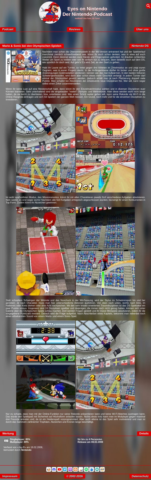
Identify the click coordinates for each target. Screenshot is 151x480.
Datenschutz (140, 476)
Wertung (8, 433)
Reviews (75, 29)
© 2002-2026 (75, 476)
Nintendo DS (140, 45)
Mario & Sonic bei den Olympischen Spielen (31, 45)
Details (144, 433)
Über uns (142, 29)
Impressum (9, 476)
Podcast (7, 29)
